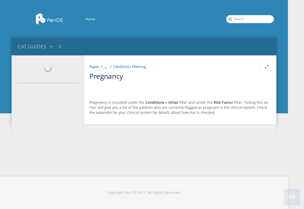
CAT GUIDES (36, 46)
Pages (94, 66)
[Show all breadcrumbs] (105, 66)
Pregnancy (106, 76)
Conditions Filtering (129, 66)
